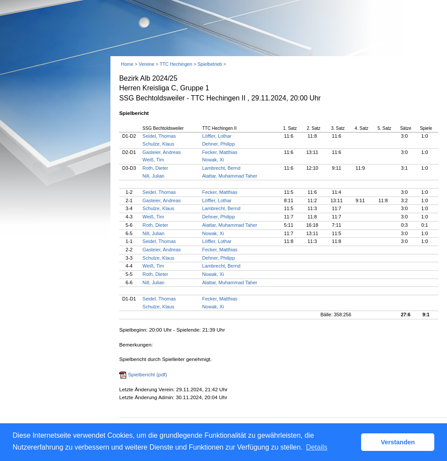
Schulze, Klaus (158, 144)
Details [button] (316, 447)
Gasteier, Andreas (161, 152)
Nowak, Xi (213, 159)
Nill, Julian (153, 176)
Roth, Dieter (155, 168)
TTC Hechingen (176, 64)
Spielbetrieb (210, 64)
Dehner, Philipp (218, 144)
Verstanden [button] (398, 442)
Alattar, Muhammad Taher (229, 176)
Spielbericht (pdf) (147, 375)
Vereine (146, 64)
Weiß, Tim (153, 159)
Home (127, 64)
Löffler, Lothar (216, 136)
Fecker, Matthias (220, 152)
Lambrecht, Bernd (221, 168)
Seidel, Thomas (159, 136)
